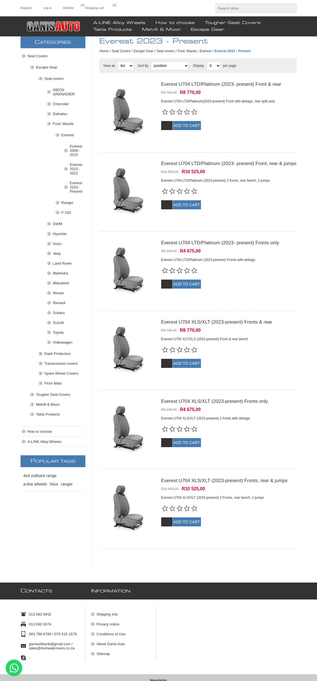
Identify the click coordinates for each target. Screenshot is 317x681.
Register (26, 8)
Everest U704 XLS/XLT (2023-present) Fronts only (214, 384)
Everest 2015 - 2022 (76, 168)
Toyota (58, 332)
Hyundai (59, 234)
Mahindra (60, 273)
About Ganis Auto (111, 616)
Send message (14, 668)
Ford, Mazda (187, 51)
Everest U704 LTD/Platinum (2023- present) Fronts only (220, 234)
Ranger (67, 203)
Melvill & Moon (48, 404)
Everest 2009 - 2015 (76, 150)
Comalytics (289, 674)
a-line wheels (35, 484)
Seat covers (165, 51)
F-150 (66, 212)
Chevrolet (61, 104)
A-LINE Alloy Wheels (44, 442)
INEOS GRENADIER (64, 92)
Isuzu (57, 243)
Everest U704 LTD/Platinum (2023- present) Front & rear (221, 84)
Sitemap (103, 625)
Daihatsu (60, 114)
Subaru (59, 313)
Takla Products (48, 414)
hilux (54, 484)
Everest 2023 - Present (76, 187)
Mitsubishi (61, 283)
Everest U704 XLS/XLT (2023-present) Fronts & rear (216, 309)
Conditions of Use (111, 606)
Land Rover (62, 263)
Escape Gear (143, 51)
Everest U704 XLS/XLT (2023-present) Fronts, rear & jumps (224, 459)
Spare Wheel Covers (61, 373)
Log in (47, 8)
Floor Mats (53, 383)
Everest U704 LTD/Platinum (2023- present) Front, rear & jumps (229, 159)
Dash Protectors (58, 354)
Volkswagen (62, 342)
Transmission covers (61, 363)
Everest (205, 51)
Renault (59, 303)
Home (104, 51)
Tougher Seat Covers (53, 394)
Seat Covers (121, 51)
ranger (67, 484)
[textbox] (251, 8)
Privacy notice (108, 596)
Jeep (57, 253)
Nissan (58, 293)
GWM (57, 224)
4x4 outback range (40, 475)
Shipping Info (107, 586)
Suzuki (58, 322)
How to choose (40, 431)
